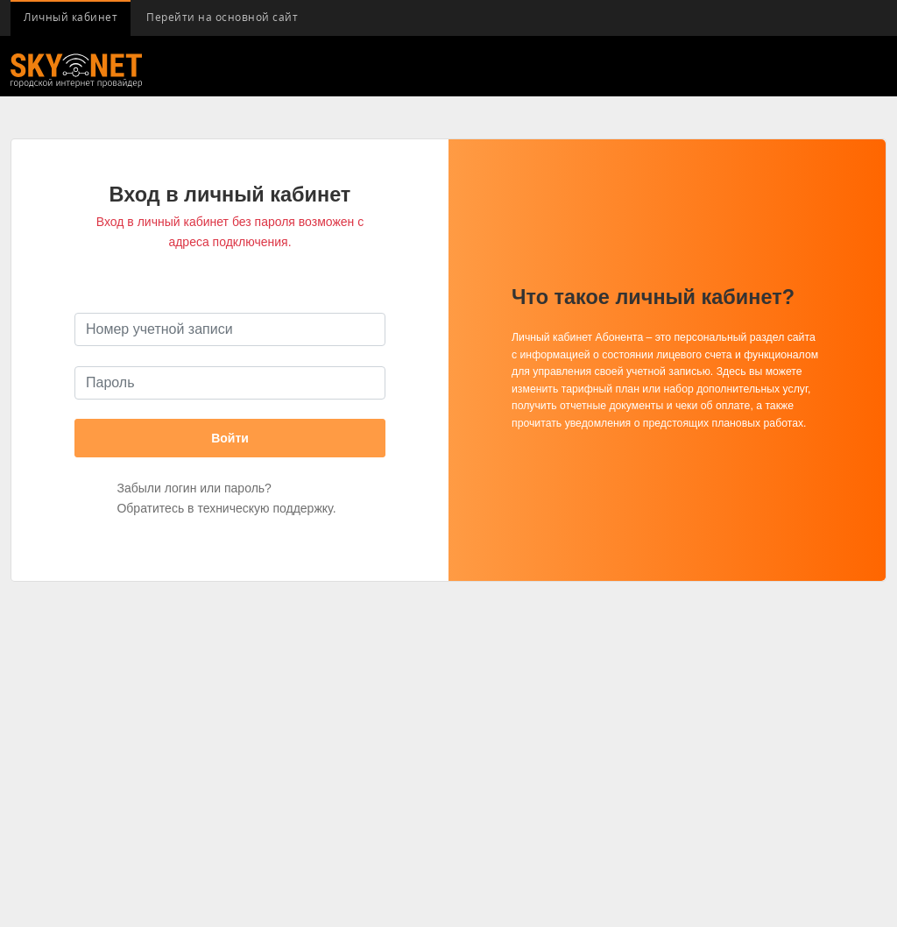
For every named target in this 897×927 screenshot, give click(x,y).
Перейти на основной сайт (222, 17)
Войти (230, 438)
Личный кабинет (70, 17)
